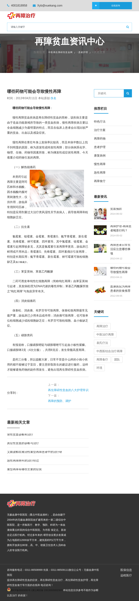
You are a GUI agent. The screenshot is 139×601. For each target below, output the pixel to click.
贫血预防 (116, 208)
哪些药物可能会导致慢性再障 (34, 91)
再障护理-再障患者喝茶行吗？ (120, 228)
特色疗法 (100, 121)
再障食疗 (100, 181)
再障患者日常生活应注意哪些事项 (120, 249)
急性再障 (100, 172)
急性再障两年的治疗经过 (23, 460)
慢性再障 (100, 164)
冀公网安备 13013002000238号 (47, 590)
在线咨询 (109, 5)
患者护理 (83, 52)
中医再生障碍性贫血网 (60, 52)
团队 (117, 359)
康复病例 (100, 155)
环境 (99, 367)
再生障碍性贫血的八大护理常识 (68, 390)
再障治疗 (102, 326)
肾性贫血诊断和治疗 (20, 434)
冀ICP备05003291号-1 (21, 590)
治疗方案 (100, 130)
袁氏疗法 (102, 342)
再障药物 (100, 138)
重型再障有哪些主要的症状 (24, 469)
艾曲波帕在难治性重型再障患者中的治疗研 (34, 451)
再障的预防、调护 (59, 400)
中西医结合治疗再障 (109, 351)
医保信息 (126, 570)
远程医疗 (126, 575)
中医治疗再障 (105, 334)
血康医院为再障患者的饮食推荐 (120, 288)
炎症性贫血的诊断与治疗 (23, 443)
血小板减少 (21, 262)
